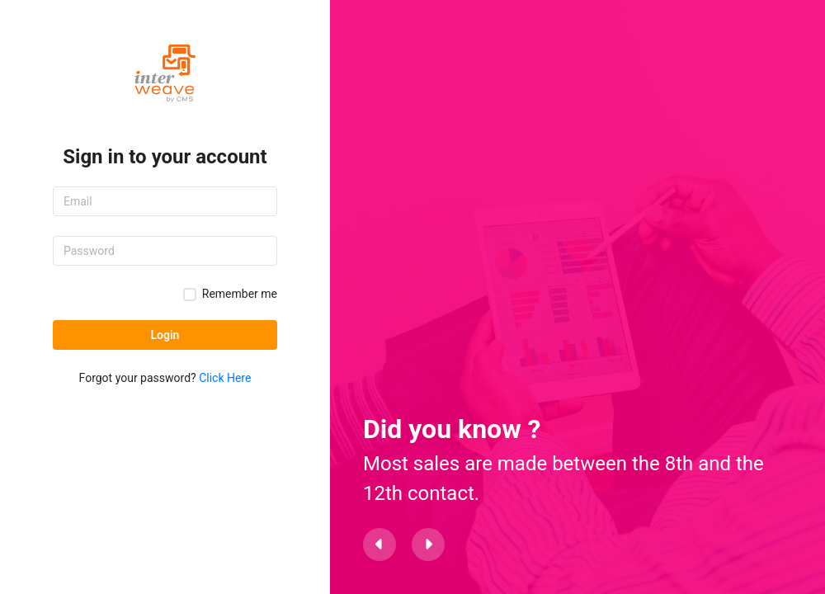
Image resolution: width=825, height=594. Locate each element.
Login (165, 335)
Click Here (225, 377)
